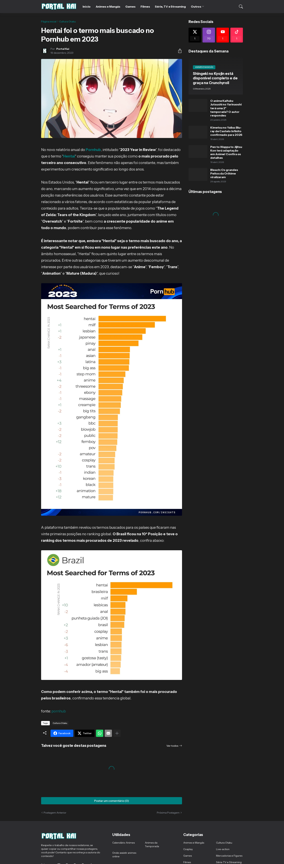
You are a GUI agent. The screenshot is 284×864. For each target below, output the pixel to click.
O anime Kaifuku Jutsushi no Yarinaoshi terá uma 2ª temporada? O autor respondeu (226, 108)
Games (130, 6)
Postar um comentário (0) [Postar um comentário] (111, 801)
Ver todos (172, 745)
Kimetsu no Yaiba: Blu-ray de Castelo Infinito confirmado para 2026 (226, 131)
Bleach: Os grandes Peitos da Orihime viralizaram (224, 173)
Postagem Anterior (55, 812)
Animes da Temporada (152, 844)
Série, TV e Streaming (170, 6)
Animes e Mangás (108, 6)
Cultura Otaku (67, 21)
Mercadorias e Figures (229, 855)
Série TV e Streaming (229, 862)
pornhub (58, 711)
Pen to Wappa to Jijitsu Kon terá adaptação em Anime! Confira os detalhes (226, 152)
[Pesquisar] (238, 6)
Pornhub (93, 150)
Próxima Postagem (168, 812)
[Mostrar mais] (117, 733)
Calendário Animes (123, 842)
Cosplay (188, 849)
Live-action (222, 849)
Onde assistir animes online (124, 854)
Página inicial (48, 21)
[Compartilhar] (178, 50)
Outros (196, 6)
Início (87, 6)
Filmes (145, 6)
